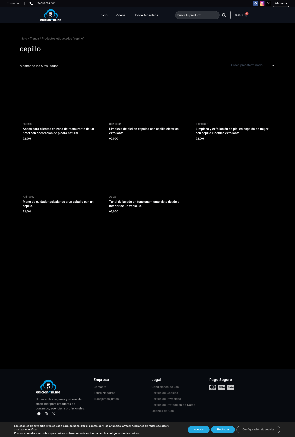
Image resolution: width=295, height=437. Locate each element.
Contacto (100, 387)
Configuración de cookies (258, 429)
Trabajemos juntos (106, 399)
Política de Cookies (164, 393)
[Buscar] (224, 15)
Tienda (34, 38)
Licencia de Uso (162, 411)
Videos (121, 15)
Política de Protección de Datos (173, 405)
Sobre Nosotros (146, 15)
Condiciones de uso (165, 387)
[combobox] (197, 15)
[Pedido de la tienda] (252, 65)
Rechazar (222, 429)
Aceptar (198, 429)
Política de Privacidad (166, 399)
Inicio (104, 15)
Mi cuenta (281, 3)
